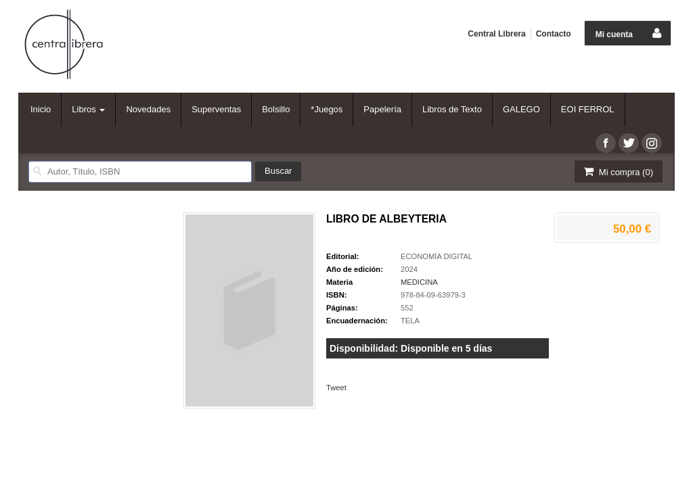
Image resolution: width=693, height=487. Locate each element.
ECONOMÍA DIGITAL (436, 256)
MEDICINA (419, 282)
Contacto (553, 34)
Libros (88, 109)
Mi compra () (617, 171)
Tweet (336, 388)
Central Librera (496, 34)
